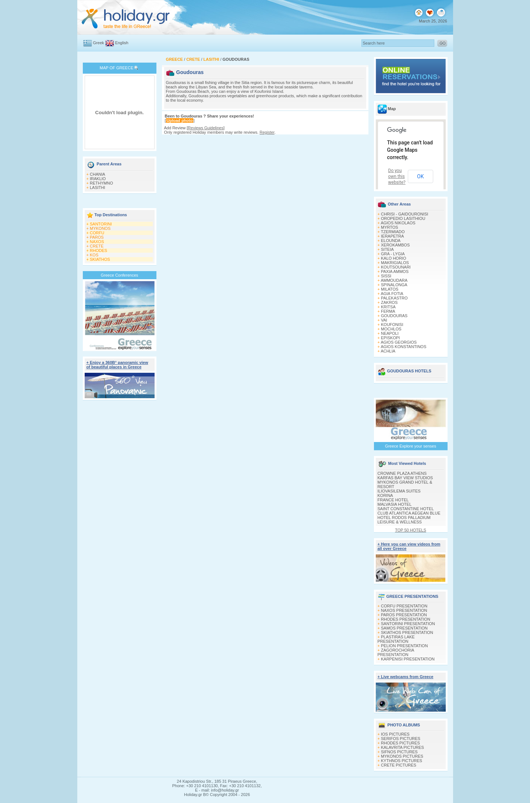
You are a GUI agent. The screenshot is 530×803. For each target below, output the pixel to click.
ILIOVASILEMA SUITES (399, 491)
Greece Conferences (119, 275)
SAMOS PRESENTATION (404, 628)
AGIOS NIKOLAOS (398, 223)
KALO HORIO (393, 258)
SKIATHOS (100, 259)
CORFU (97, 233)
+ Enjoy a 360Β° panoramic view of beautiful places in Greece (117, 364)
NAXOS (97, 241)
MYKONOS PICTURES (402, 756)
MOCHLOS (391, 329)
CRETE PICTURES (398, 765)
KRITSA (388, 307)
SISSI (386, 276)
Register (266, 132)
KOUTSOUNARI (396, 267)
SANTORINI (101, 224)
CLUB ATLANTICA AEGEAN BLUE (409, 513)
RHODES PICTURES (400, 743)
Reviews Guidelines (205, 128)
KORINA (385, 495)
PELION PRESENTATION (404, 646)
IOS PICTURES (395, 734)
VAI (384, 320)
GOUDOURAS (394, 315)
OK (420, 176)
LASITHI (97, 187)
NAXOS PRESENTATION (404, 610)
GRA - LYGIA (393, 254)
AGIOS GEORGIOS (399, 342)
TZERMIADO (393, 231)
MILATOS (389, 289)
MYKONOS (100, 228)
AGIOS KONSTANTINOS (403, 346)
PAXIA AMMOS (395, 271)
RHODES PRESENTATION (405, 619)
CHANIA (97, 174)
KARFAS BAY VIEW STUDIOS (405, 478)
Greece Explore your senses (410, 446)
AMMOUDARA (394, 280)
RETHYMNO (101, 183)
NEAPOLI (390, 333)
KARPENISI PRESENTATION (408, 659)
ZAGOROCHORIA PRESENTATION (396, 652)
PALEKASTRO (394, 298)
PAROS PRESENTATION (404, 615)
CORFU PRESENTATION (404, 606)
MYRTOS (389, 227)
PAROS (97, 237)
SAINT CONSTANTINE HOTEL (406, 508)
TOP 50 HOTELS (410, 530)
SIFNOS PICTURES (399, 752)
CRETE (96, 246)
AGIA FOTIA (392, 293)
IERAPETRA (392, 236)
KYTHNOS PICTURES (401, 760)
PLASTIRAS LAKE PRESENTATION (396, 639)
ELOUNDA (390, 240)
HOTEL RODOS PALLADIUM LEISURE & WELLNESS (404, 519)
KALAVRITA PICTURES (402, 747)
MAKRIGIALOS (395, 262)
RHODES (98, 250)
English (121, 43)
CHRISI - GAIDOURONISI (404, 214)
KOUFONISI (392, 324)
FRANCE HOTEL (393, 500)
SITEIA (387, 249)
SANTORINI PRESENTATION (408, 623)
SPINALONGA (394, 285)
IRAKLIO (98, 178)
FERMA (388, 311)
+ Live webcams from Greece (406, 676)
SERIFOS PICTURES (400, 738)
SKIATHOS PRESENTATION (407, 632)
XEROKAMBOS (395, 245)
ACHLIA (388, 351)
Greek (98, 43)
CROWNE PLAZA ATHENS (402, 473)
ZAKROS (389, 302)
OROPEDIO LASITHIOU (403, 218)
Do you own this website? (397, 176)
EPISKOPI (390, 338)
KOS (94, 255)
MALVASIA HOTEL (395, 504)
